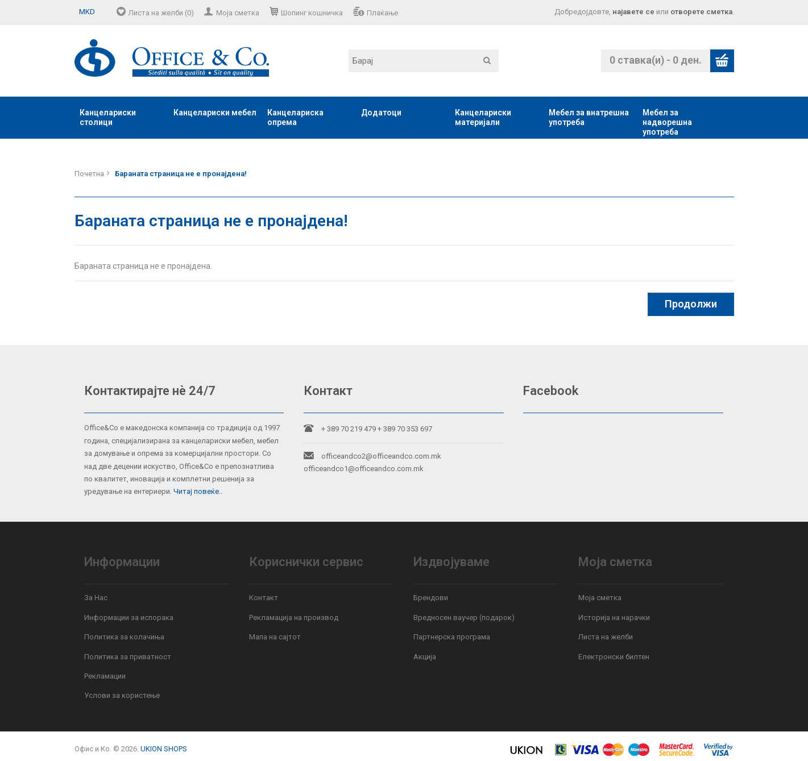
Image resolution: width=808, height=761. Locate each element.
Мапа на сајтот (275, 637)
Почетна (89, 173)
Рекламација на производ (293, 617)
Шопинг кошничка (312, 13)
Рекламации (105, 676)
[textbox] (424, 60)
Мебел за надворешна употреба (667, 122)
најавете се (633, 11)
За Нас (95, 597)
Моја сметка (237, 13)
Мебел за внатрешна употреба (589, 117)
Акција (424, 656)
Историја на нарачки (614, 617)
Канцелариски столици (108, 117)
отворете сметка (701, 11)
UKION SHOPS (163, 749)
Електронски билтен (613, 656)
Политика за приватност (127, 656)
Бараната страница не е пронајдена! (181, 173)
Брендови (430, 597)
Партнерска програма (451, 637)
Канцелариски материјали (483, 117)
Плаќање (382, 13)
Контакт (263, 597)
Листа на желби (605, 637)
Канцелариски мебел (214, 112)
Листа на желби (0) (161, 13)
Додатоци (381, 112)
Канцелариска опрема (295, 117)
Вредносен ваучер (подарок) (464, 617)
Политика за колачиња (124, 637)
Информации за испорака (128, 617)
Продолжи (691, 304)
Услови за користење (122, 695)
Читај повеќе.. (197, 491)
